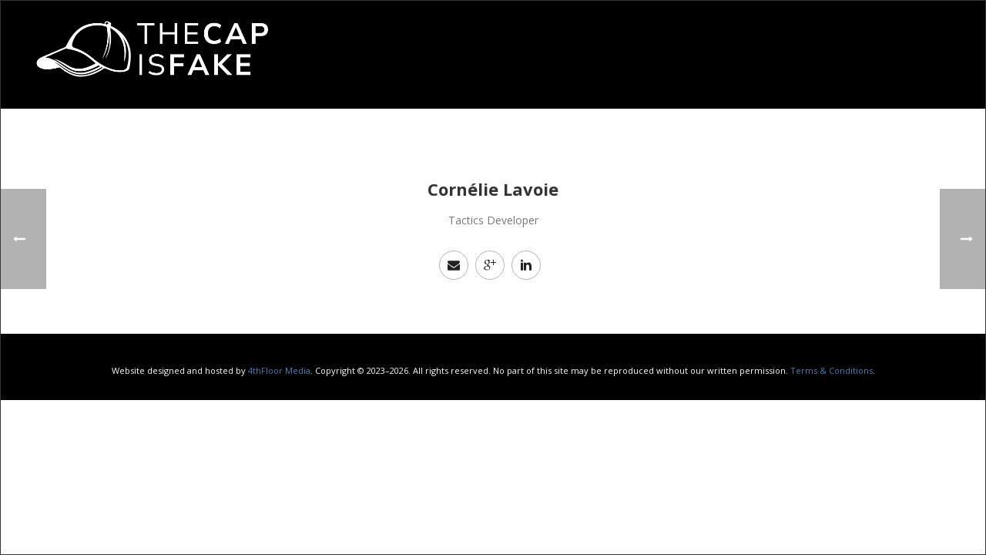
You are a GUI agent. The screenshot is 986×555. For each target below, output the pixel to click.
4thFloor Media (279, 370)
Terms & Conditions (831, 370)
